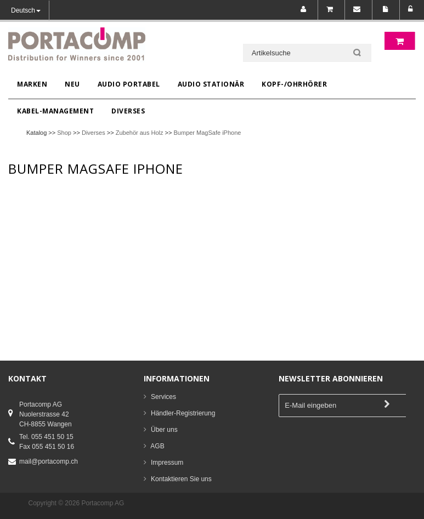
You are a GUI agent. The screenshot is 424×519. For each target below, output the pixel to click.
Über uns (164, 430)
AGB (157, 446)
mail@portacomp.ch (48, 461)
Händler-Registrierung (183, 413)
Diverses (93, 132)
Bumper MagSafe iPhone (207, 132)
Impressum (167, 462)
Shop (64, 132)
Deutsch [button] (26, 10)
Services (163, 397)
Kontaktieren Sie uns (181, 479)
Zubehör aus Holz (139, 132)
